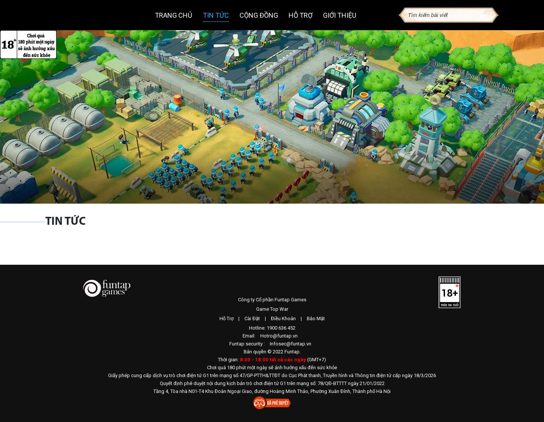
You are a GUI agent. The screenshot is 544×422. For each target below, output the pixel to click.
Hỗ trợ (300, 15)
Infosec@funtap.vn (290, 344)
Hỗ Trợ (226, 318)
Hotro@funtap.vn (279, 336)
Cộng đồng (259, 15)
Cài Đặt (252, 318)
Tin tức (216, 15)
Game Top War (272, 309)
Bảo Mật (316, 318)
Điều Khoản (283, 318)
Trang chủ (173, 15)
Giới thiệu (339, 15)
